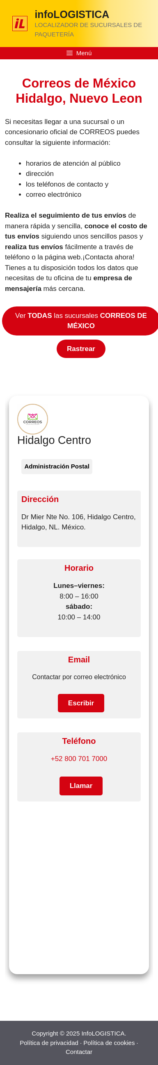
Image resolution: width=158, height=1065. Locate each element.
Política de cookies (109, 1042)
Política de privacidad (49, 1042)
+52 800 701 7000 (79, 759)
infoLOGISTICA (71, 14)
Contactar (79, 1051)
